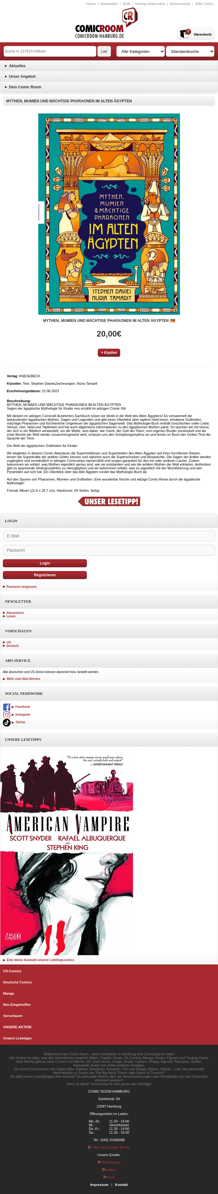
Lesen (11, 616)
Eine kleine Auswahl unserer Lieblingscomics (38, 960)
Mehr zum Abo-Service (21, 679)
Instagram (16, 714)
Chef (109, 1177)
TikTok (14, 722)
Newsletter (109, 4)
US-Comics (12, 971)
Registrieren (45, 575)
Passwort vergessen (22, 586)
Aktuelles (17, 66)
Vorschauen (12, 1016)
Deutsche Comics (17, 982)
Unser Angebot (22, 76)
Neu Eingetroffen (17, 1004)
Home (91, 4)
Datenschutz (180, 4)
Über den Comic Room (109, 1147)
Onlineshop (109, 1162)
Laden (109, 1170)
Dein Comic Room (25, 87)
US (9, 642)
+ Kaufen (109, 353)
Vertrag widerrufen (150, 4)
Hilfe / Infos (204, 4)
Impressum (99, 1185)
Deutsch (13, 646)
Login (45, 563)
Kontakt (121, 1185)
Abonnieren (15, 613)
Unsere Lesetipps (17, 1038)
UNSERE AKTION (17, 1027)
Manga (8, 993)
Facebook (16, 707)
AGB (126, 4)
